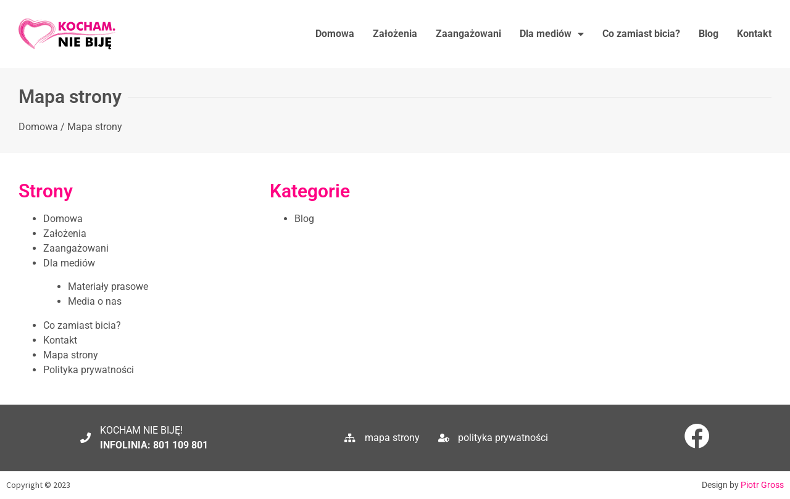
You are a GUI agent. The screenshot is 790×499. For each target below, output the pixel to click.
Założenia (395, 33)
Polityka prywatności (88, 370)
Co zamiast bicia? (641, 33)
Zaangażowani (468, 33)
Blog (708, 33)
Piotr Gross (762, 485)
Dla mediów (552, 34)
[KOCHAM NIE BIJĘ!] (85, 437)
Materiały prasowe (108, 286)
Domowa (334, 33)
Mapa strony (70, 355)
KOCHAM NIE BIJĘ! (141, 430)
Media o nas (95, 301)
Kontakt (754, 33)
